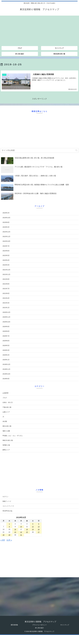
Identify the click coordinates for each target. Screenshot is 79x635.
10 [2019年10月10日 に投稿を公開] (21, 526)
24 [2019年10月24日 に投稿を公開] (21, 532)
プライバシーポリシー (39, 625)
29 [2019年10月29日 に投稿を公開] (9, 535)
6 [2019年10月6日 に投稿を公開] (38, 524)
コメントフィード (8, 506)
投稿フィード (7, 501)
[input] (39, 150)
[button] (76, 150)
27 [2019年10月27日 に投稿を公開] (39, 532)
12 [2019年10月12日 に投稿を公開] (33, 526)
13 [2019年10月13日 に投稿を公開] (39, 526)
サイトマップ (64, 625)
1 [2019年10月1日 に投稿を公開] (9, 524)
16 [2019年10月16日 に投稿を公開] (15, 529)
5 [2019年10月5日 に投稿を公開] (32, 524)
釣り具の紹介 (39, 628)
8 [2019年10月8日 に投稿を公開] (9, 526)
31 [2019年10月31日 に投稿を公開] (21, 535)
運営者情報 (14, 625)
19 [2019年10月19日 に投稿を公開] (33, 529)
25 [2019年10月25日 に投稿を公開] (27, 532)
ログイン (5, 496)
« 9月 (3, 540)
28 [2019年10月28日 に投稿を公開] (3, 535)
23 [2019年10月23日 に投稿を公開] (15, 532)
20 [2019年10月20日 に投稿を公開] (39, 529)
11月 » (9, 540)
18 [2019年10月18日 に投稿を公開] (27, 529)
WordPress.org (7, 511)
